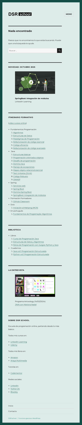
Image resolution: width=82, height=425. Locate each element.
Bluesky (14, 392)
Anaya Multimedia (19, 361)
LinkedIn (15, 386)
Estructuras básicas (22, 154)
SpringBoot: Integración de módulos (29, 195)
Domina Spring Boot (22, 192)
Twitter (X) (15, 389)
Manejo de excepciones (23, 167)
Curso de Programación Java (26, 239)
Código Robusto (20, 176)
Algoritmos (18, 133)
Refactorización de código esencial (28, 142)
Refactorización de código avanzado (29, 148)
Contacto (12, 411)
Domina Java (19, 164)
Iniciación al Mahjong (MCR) (25, 208)
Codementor (16, 373)
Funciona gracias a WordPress (29, 418)
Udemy (14, 345)
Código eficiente (20, 145)
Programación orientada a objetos (28, 158)
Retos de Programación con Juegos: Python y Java (35, 245)
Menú (69, 14)
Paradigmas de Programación (26, 139)
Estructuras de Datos (22, 136)
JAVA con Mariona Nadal (25, 305)
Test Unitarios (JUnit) (22, 173)
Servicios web (19, 186)
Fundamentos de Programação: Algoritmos (32, 214)
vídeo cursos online (17, 123)
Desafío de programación (24, 161)
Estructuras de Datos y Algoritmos (28, 242)
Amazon (14, 357)
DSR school (12, 418)
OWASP (16, 179)
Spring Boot (18, 189)
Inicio (10, 406)
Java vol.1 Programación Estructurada (29, 251)
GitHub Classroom (21, 201)
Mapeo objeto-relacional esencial (28, 170)
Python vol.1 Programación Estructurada (31, 254)
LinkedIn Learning (19, 342)
